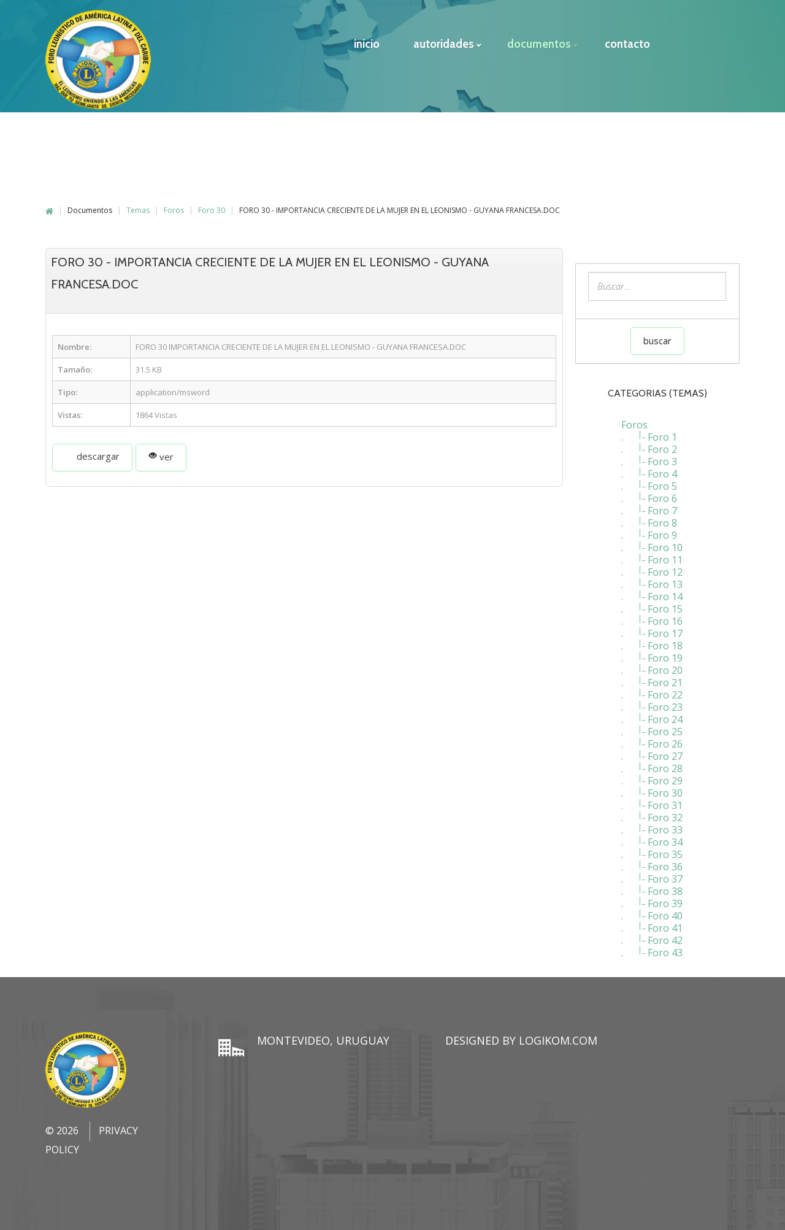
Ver (161, 450)
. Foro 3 (649, 455)
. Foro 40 (652, 909)
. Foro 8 (649, 517)
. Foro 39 (652, 897)
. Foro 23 (652, 701)
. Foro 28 (652, 762)
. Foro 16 (652, 615)
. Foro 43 (652, 946)
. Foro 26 (652, 738)
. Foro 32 (652, 811)
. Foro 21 (652, 676)
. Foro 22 (652, 688)
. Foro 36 (652, 860)
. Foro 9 (649, 529)
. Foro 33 (652, 823)
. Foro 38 (652, 885)
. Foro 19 (652, 652)
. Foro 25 (652, 725)
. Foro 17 (652, 627)
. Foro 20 (652, 664)
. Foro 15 (652, 602)
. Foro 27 (652, 750)
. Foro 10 (652, 541)
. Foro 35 (652, 848)
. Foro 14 (652, 590)
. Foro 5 (649, 480)
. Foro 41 (652, 922)
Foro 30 (211, 204)
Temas (138, 204)
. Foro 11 (652, 553)
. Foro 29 (652, 774)
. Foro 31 (652, 799)
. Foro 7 (649, 504)
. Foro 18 (652, 639)
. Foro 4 (649, 467)
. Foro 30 (652, 787)
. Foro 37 (652, 873)
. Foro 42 (652, 934)
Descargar (92, 450)
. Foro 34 (652, 836)
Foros (174, 204)
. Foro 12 (652, 566)
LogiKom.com (558, 1034)
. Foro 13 (652, 578)
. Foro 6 (649, 492)
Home (49, 205)
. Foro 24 (652, 713)
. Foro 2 (649, 443)
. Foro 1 (649, 431)
